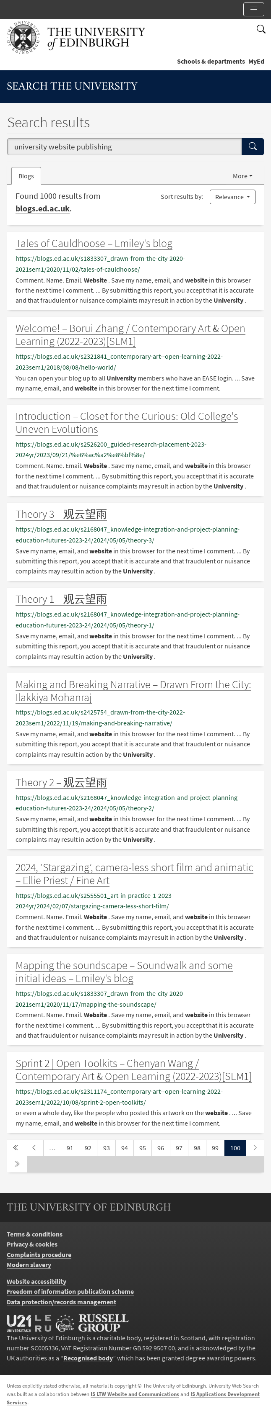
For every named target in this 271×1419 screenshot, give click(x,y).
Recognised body (88, 1358)
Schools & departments (211, 61)
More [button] (240, 176)
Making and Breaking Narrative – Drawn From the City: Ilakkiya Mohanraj (133, 691)
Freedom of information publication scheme (70, 1291)
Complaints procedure (39, 1254)
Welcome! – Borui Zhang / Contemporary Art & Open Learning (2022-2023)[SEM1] (130, 334)
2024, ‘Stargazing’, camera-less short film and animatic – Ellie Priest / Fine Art (134, 874)
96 (163, 1147)
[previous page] (34, 1148)
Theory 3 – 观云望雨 (61, 514)
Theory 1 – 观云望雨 (61, 599)
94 (127, 1147)
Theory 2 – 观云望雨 (61, 782)
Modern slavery (29, 1264)
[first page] (16, 1148)
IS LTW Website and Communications (135, 1394)
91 (72, 1147)
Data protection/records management (61, 1302)
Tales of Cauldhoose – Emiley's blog (94, 243)
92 (90, 1147)
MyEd (256, 61)
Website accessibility (36, 1281)
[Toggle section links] (253, 9)
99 (217, 1147)
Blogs (29, 175)
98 (199, 1147)
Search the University (72, 87)
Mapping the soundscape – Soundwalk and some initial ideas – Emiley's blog (124, 972)
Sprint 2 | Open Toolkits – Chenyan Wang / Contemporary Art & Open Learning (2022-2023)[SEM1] (134, 1070)
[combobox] (124, 146)
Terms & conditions (35, 1234)
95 (145, 1147)
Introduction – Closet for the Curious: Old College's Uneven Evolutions (127, 422)
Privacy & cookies (32, 1244)
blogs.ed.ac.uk (43, 208)
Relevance (230, 197)
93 (109, 1147)
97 (181, 1147)
